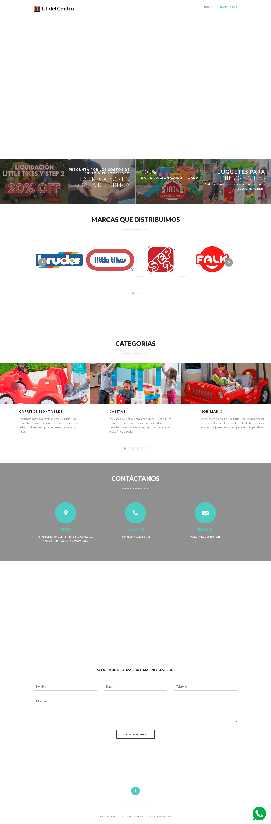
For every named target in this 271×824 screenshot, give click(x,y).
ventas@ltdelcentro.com (205, 536)
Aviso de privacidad (135, 804)
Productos (228, 7)
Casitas (117, 411)
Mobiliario (211, 411)
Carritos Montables (40, 411)
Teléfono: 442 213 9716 (135, 536)
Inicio (208, 7)
